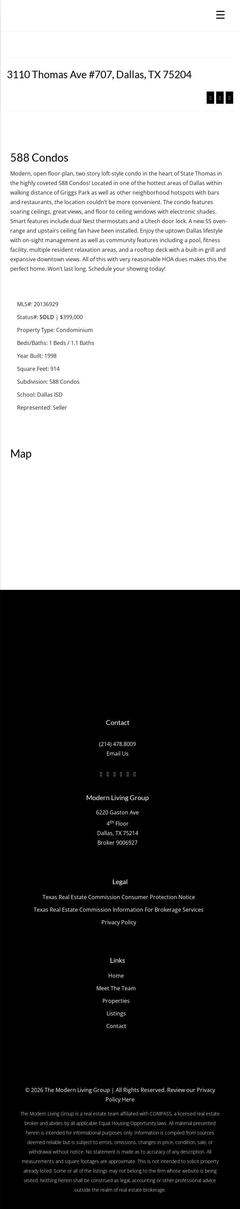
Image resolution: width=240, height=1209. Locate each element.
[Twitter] (108, 773)
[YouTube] (128, 773)
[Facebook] (101, 773)
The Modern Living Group (77, 1090)
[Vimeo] (121, 773)
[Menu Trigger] (220, 14)
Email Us (118, 753)
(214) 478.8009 (117, 744)
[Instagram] (114, 773)
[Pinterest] (135, 773)
